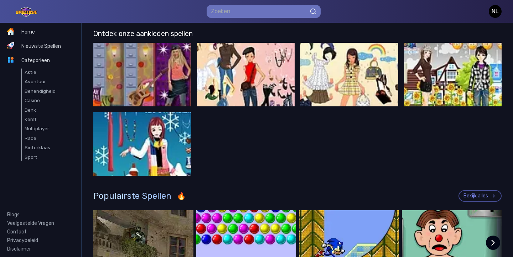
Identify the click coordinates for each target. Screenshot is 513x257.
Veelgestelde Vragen (30, 223)
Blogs (13, 215)
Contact (17, 232)
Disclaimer (19, 249)
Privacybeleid (22, 240)
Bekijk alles (480, 196)
